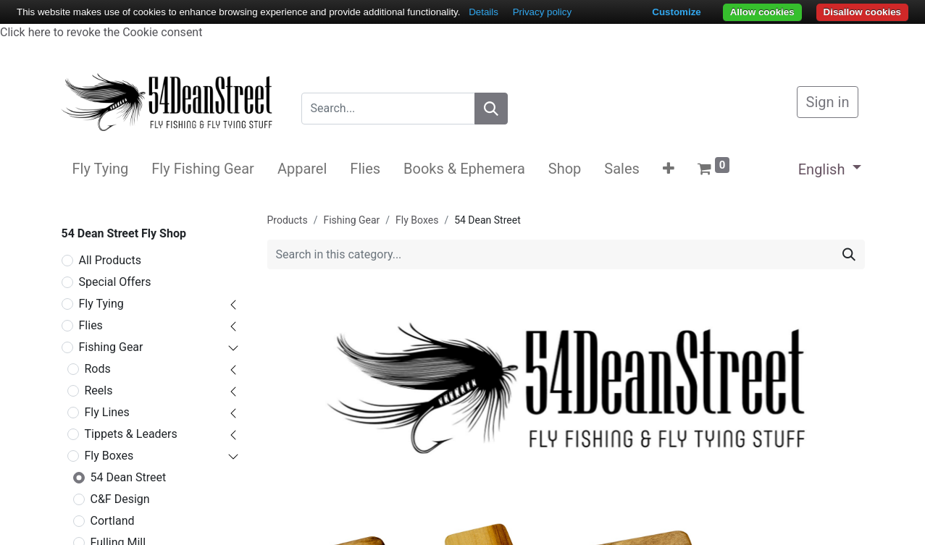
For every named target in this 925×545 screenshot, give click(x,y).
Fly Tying (101, 303)
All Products (110, 260)
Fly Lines (107, 412)
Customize (676, 12)
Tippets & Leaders (131, 434)
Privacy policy (542, 12)
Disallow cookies (862, 12)
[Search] (491, 108)
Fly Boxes (109, 455)
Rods (98, 369)
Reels (99, 390)
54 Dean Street (129, 477)
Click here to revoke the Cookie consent (101, 32)
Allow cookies (762, 12)
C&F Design (120, 499)
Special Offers (115, 282)
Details (483, 12)
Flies (91, 325)
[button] (668, 168)
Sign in (828, 102)
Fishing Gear (111, 347)
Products (287, 220)
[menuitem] (101, 168)
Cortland (113, 521)
